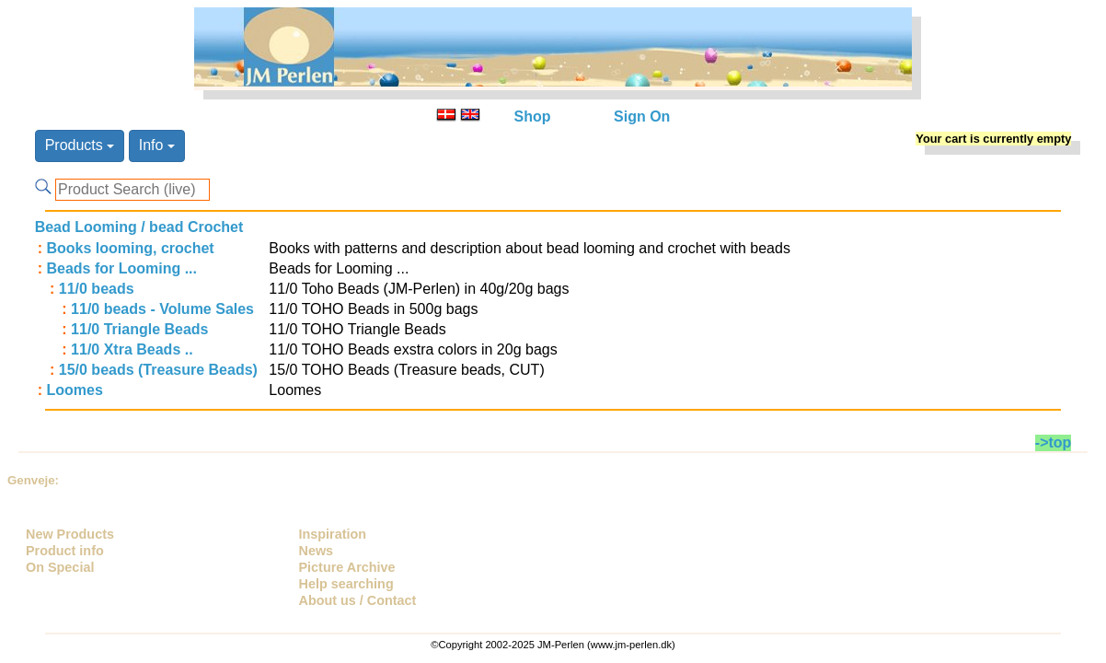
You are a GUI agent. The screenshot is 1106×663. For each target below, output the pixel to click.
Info (157, 145)
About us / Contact (358, 600)
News (316, 550)
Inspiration (333, 534)
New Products (70, 534)
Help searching (346, 583)
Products (80, 145)
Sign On (642, 116)
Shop (532, 116)
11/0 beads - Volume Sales (162, 309)
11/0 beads (96, 289)
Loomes (74, 390)
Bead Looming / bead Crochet (139, 227)
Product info (65, 550)
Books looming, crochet (129, 248)
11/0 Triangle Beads (139, 329)
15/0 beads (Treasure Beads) (158, 370)
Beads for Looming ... (121, 268)
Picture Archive (347, 567)
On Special (60, 567)
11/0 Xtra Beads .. (132, 349)
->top (1053, 442)
